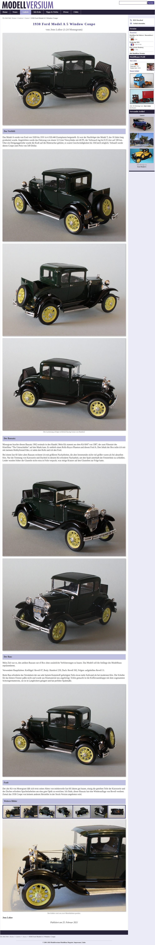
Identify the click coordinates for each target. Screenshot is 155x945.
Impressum (77, 942)
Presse (65, 12)
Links (84, 942)
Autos (27, 18)
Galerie (26, 12)
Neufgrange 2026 (134, 42)
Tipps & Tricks (52, 12)
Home (5, 12)
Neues (15, 12)
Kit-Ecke (37, 12)
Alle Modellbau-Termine (137, 53)
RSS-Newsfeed (138, 20)
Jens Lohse (147, 106)
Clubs (76, 12)
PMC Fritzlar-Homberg (136, 47)
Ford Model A (141, 167)
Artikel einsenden (139, 23)
